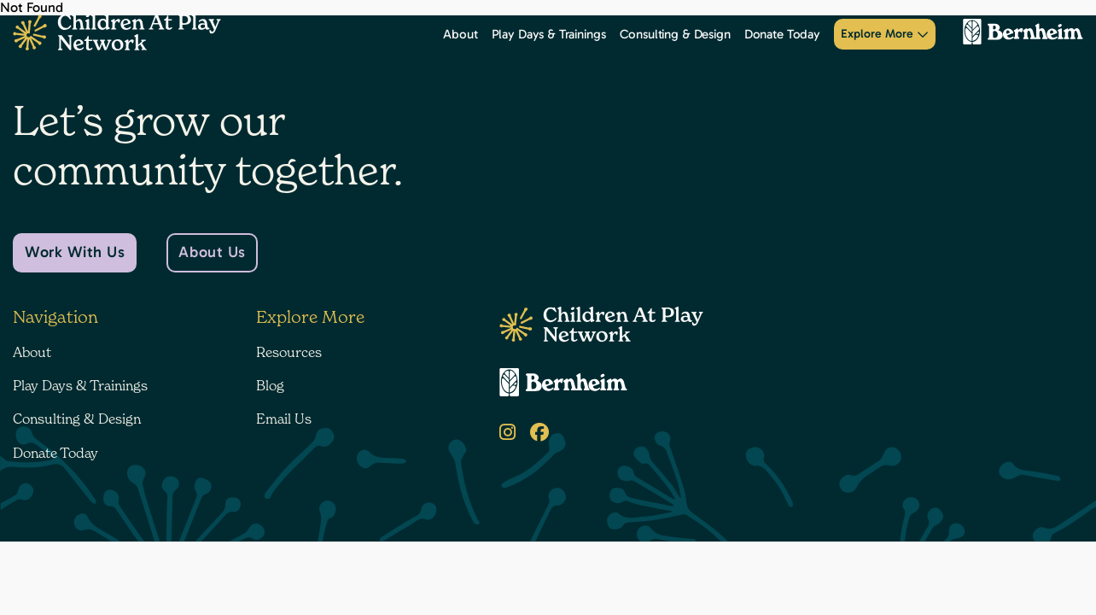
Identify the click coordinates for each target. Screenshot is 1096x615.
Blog (270, 385)
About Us (211, 252)
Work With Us (75, 252)
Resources (289, 351)
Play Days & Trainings (549, 34)
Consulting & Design (675, 34)
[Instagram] (507, 432)
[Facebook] (539, 432)
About (460, 34)
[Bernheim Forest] (1016, 34)
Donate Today (782, 34)
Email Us (284, 418)
